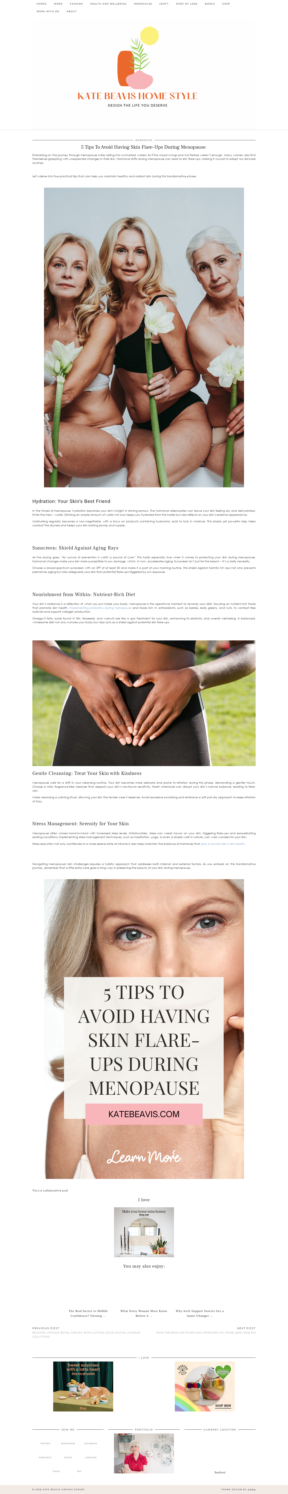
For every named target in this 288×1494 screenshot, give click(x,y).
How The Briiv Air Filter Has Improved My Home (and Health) (206, 1330)
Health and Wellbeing (108, 3)
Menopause (143, 3)
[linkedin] (90, 1454)
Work (58, 3)
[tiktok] (68, 1454)
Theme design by (238, 1489)
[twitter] (45, 1440)
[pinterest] (45, 1454)
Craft (164, 3)
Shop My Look (187, 3)
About (72, 11)
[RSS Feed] (79, 1468)
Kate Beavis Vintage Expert (64, 1489)
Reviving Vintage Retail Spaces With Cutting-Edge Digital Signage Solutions (88, 1332)
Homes (42, 3)
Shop (226, 3)
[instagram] (68, 1440)
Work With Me (48, 11)
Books (210, 3)
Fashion (76, 3)
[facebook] (90, 1440)
